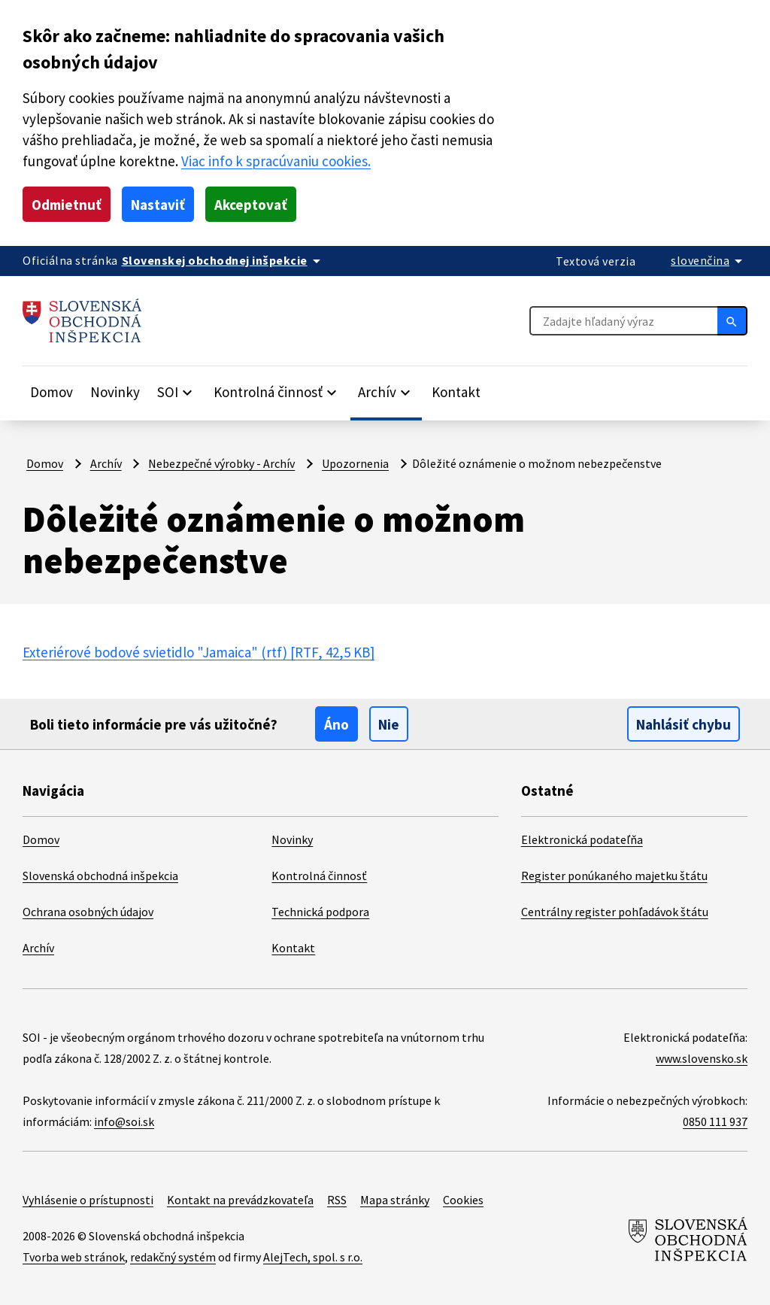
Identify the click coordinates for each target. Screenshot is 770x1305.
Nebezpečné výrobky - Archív (221, 463)
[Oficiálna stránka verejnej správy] (224, 260)
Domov (51, 392)
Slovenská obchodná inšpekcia (100, 875)
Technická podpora (320, 911)
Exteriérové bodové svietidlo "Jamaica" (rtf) (198, 652)
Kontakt (456, 392)
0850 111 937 (715, 1121)
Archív (106, 463)
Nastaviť (158, 205)
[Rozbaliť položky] (176, 392)
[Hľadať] (732, 320)
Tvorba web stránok (74, 1256)
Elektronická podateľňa (582, 839)
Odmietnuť (67, 205)
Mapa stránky (394, 1199)
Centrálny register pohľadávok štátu (614, 911)
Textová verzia (595, 261)
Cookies (463, 1199)
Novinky (115, 392)
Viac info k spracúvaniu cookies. (276, 161)
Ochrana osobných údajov (88, 911)
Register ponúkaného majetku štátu (614, 875)
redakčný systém (173, 1256)
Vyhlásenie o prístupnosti (88, 1199)
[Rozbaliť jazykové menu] (709, 260)
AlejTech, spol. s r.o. (312, 1256)
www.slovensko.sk (701, 1058)
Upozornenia (355, 463)
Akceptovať (250, 205)
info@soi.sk (124, 1121)
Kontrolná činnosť (319, 875)
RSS (337, 1199)
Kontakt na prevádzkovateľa (240, 1199)
